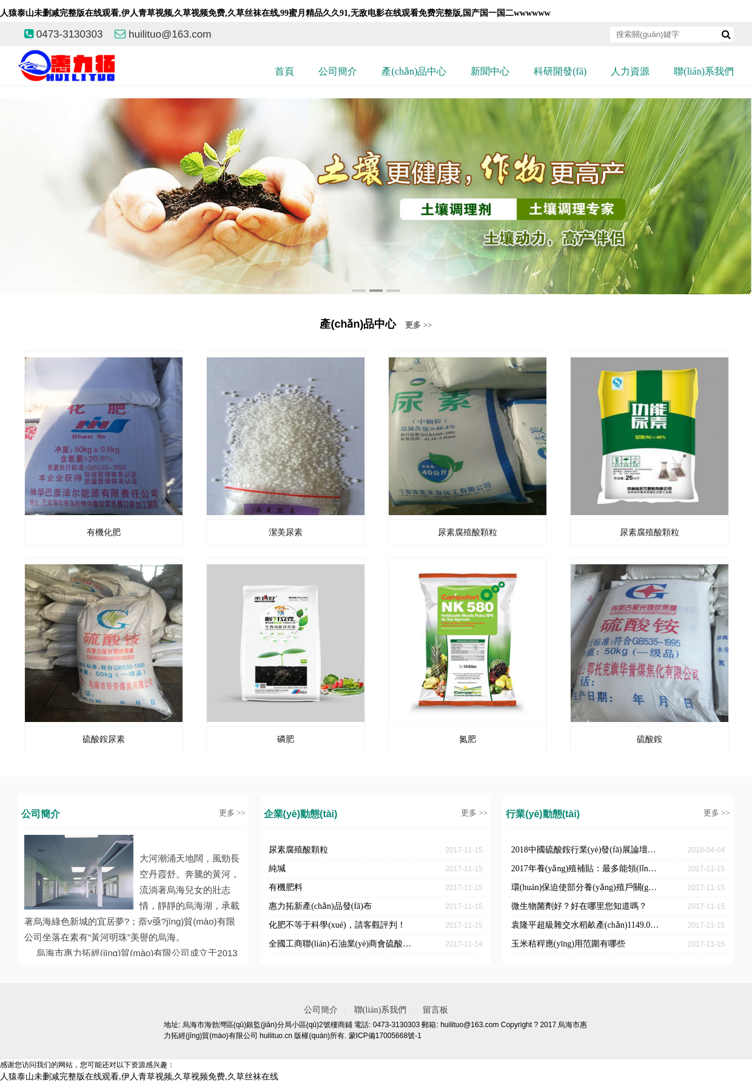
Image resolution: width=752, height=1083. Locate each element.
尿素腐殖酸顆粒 (467, 532)
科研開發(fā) (560, 71)
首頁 (284, 71)
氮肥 (467, 739)
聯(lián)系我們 (704, 71)
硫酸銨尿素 (103, 739)
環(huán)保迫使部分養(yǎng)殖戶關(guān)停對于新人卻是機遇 (586, 887)
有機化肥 (104, 532)
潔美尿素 (286, 532)
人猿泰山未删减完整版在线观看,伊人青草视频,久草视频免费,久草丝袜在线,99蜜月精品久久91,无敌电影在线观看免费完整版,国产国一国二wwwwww (275, 13)
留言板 (435, 1009)
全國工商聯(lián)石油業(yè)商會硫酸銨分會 (343, 943)
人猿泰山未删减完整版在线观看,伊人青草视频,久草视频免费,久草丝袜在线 (139, 1076)
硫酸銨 (649, 739)
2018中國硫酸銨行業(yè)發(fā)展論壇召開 (586, 849)
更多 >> (418, 324)
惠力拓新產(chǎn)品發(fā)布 (320, 906)
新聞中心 (490, 71)
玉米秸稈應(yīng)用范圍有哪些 (568, 943)
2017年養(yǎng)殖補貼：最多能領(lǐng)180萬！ (586, 868)
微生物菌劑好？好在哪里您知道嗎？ (579, 906)
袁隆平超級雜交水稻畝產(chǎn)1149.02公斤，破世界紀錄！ (586, 924)
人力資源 (630, 71)
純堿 (277, 868)
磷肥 (285, 739)
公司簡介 (337, 71)
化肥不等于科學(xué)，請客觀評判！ (337, 924)
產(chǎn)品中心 (413, 71)
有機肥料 (286, 887)
